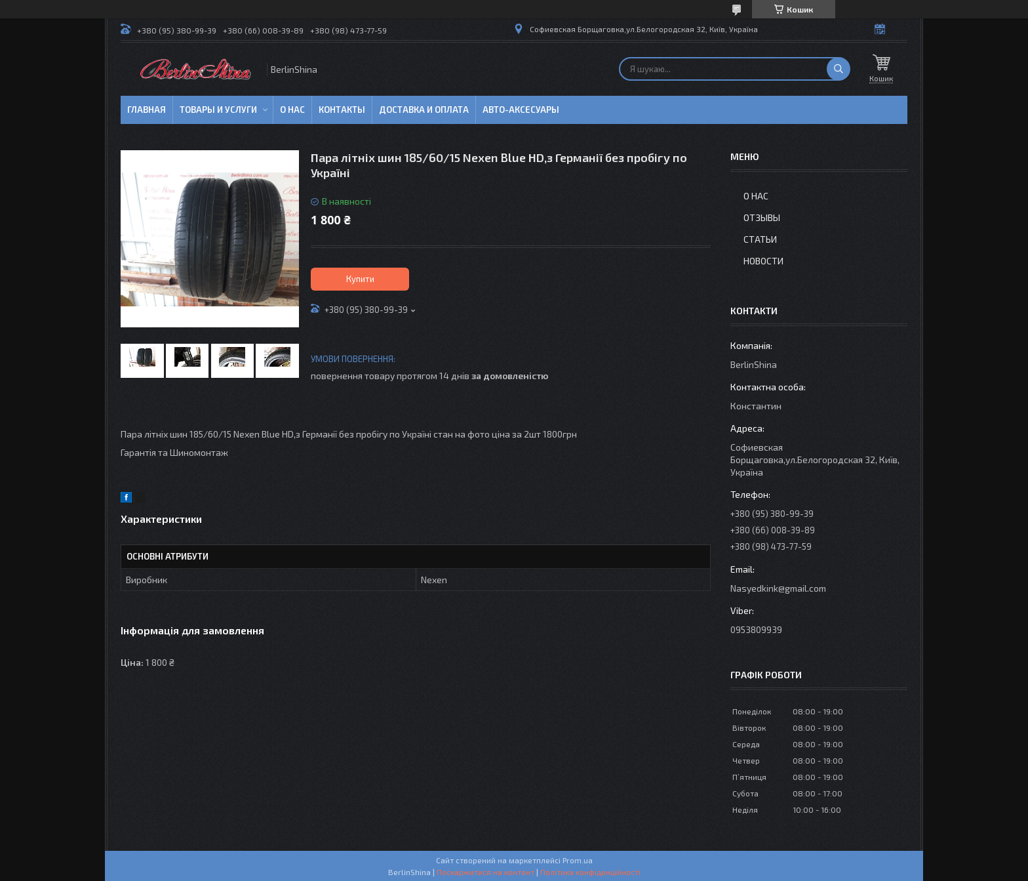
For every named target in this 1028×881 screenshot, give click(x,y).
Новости (763, 260)
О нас (292, 109)
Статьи (760, 239)
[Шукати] (838, 69)
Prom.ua (578, 860)
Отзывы (761, 217)
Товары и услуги (218, 109)
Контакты (342, 109)
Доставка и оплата (424, 109)
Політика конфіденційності (590, 871)
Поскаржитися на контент (485, 871)
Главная (146, 109)
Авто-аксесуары (521, 109)
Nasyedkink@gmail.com (778, 588)
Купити (360, 279)
